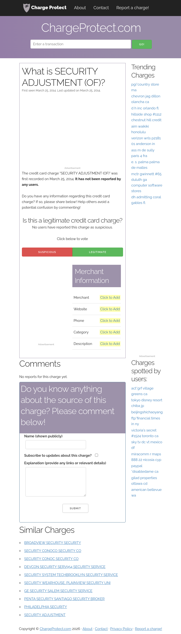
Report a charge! (132, 7)
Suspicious (47, 252)
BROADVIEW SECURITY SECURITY (52, 543)
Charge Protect (44, 8)
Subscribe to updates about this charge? (58, 455)
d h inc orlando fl (145, 108)
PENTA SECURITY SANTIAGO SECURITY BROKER (64, 599)
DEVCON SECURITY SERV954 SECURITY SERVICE (65, 567)
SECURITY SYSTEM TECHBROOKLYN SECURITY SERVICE (71, 575)
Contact (101, 7)
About (80, 7)
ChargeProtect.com (55, 629)
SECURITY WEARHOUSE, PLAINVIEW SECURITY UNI (67, 583)
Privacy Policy (121, 629)
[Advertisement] (72, 132)
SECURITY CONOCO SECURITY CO (52, 551)
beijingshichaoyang (147, 412)
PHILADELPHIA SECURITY (45, 607)
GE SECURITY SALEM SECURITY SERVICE (58, 591)
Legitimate (97, 252)
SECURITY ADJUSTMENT (45, 615)
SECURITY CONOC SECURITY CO (51, 559)
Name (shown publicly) (43, 436)
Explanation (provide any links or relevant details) (65, 463)
